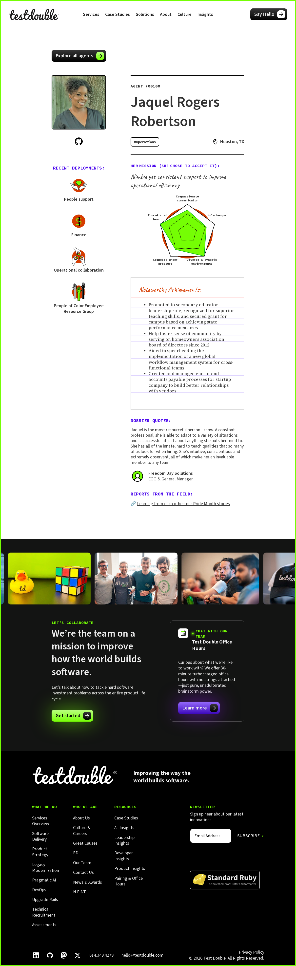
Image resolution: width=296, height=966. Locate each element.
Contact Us (83, 872)
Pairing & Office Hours (128, 881)
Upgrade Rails (45, 899)
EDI (76, 853)
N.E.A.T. (79, 892)
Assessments (44, 925)
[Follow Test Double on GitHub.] (50, 955)
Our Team (82, 863)
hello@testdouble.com (142, 955)
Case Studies (117, 14)
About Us (81, 818)
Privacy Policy (251, 952)
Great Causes (85, 843)
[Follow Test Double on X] (77, 955)
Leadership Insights (124, 840)
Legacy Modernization (45, 867)
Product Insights (129, 868)
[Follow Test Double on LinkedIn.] (36, 955)
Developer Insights (123, 856)
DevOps (39, 890)
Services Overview (40, 821)
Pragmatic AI (44, 880)
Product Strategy (40, 852)
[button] (91, 14)
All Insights (124, 828)
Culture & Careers (81, 831)
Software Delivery (40, 836)
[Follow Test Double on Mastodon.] (64, 955)
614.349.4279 (101, 955)
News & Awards (87, 882)
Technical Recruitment (43, 912)
